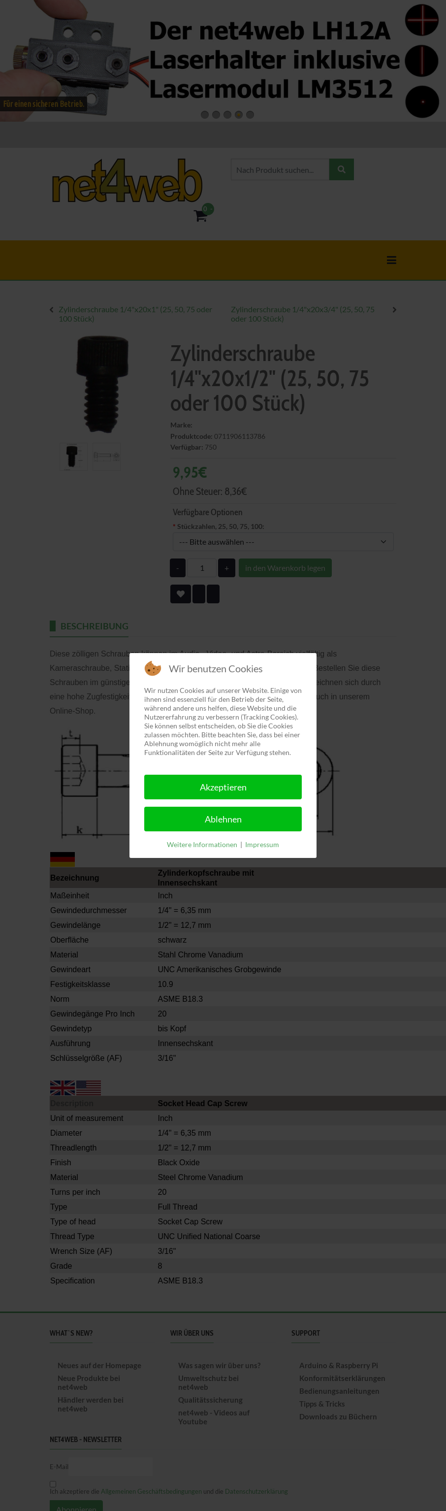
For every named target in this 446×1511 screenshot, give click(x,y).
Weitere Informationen (202, 844)
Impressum (262, 844)
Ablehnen (223, 819)
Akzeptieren (223, 787)
